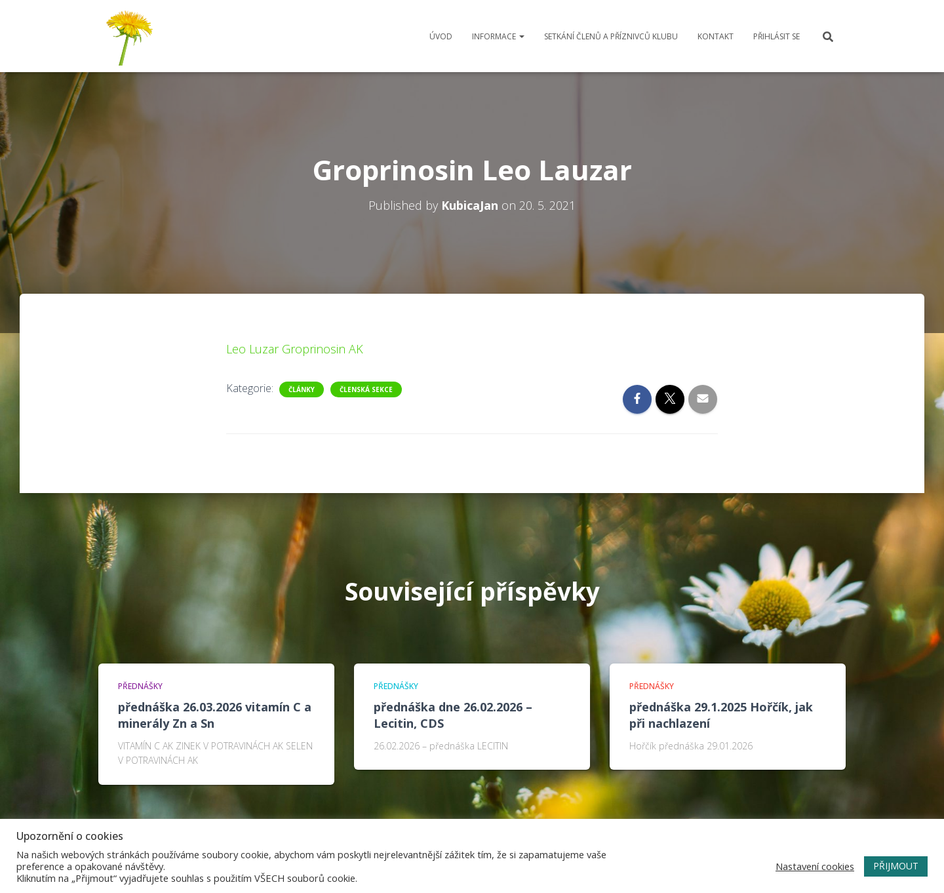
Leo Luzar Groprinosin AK (294, 349)
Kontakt (716, 36)
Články (301, 389)
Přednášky (140, 686)
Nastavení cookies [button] (815, 866)
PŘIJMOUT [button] (895, 866)
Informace (498, 36)
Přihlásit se (776, 36)
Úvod (440, 36)
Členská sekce (366, 389)
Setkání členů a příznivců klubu (611, 36)
